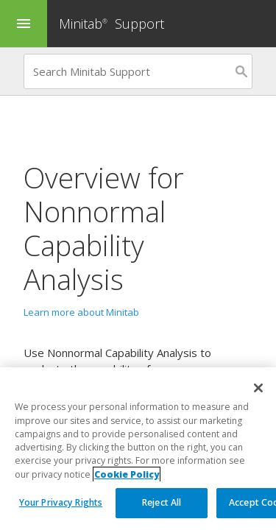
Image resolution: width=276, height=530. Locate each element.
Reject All (161, 502)
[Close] (258, 388)
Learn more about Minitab (81, 312)
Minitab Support (111, 23)
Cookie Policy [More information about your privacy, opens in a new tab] (126, 474)
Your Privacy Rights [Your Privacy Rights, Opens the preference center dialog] (60, 502)
